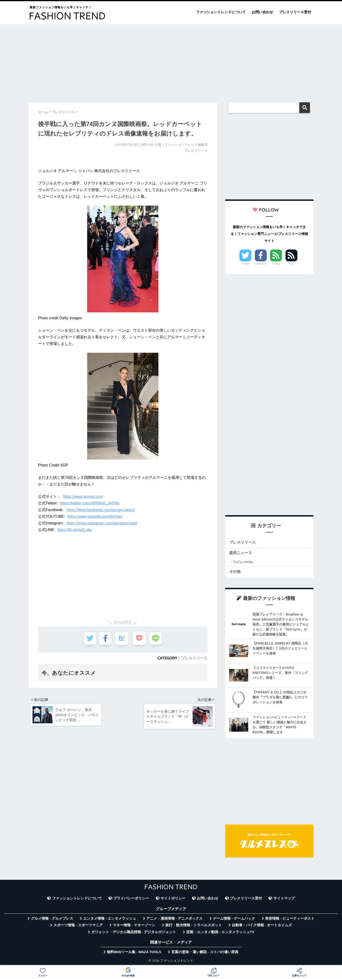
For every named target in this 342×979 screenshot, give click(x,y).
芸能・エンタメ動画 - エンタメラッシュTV (220, 932)
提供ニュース (241, 553)
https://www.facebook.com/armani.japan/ (100, 510)
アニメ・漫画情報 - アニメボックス (174, 919)
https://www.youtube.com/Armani (95, 516)
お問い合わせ (262, 12)
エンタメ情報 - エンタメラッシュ (109, 919)
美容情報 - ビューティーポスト (289, 919)
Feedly (276, 263)
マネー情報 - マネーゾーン (134, 926)
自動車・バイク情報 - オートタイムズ (262, 926)
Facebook (261, 263)
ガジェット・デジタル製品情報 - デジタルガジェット (133, 932)
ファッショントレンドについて (221, 12)
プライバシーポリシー (131, 899)
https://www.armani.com (83, 496)
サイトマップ (284, 899)
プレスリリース (194, 658)
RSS (291, 263)
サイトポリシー (173, 899)
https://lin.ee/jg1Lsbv (74, 530)
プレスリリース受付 (295, 12)
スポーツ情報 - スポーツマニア (78, 926)
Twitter (245, 263)
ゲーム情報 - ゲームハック (234, 919)
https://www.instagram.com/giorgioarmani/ (102, 523)
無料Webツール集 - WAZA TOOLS (134, 953)
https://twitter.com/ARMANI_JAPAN (89, 503)
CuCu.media (243, 562)
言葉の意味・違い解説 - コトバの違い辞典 (204, 953)
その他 (235, 572)
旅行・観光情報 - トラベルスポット (193, 926)
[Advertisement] (171, 61)
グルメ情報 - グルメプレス (52, 919)
